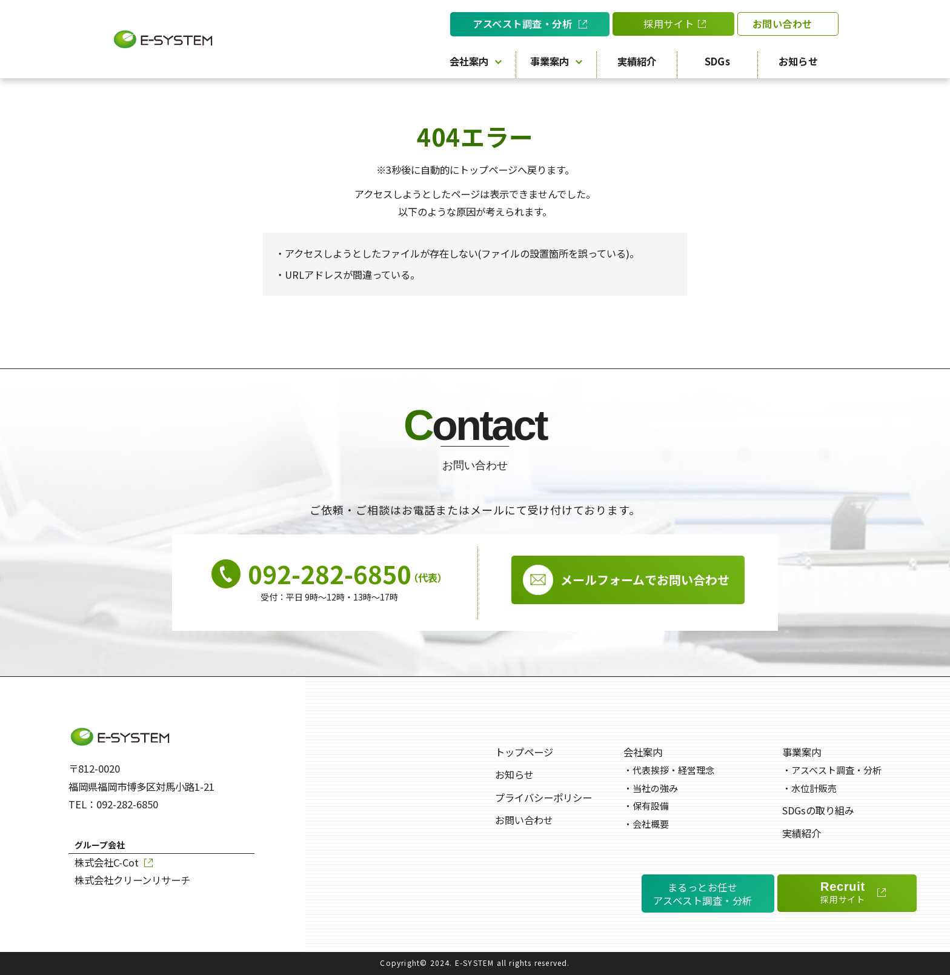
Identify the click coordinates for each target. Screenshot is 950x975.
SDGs (717, 61)
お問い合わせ (524, 820)
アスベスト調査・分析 (832, 770)
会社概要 (646, 823)
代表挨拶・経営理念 (668, 770)
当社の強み (650, 788)
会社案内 (476, 61)
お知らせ (798, 61)
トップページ (524, 752)
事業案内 (556, 61)
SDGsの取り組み (818, 810)
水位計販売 (809, 788)
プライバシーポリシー (543, 797)
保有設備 (646, 805)
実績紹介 (637, 61)
